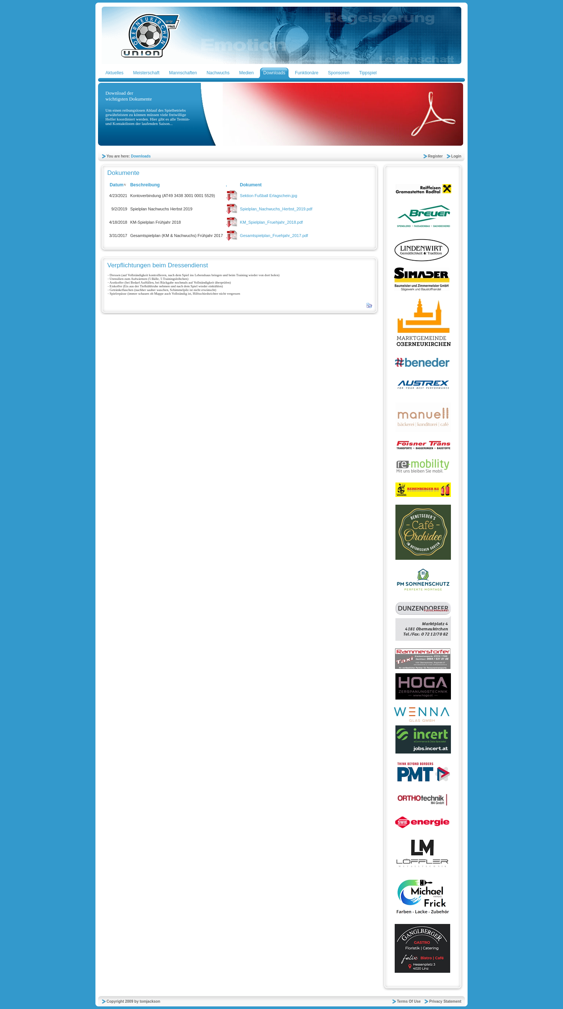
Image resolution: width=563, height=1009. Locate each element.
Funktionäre (306, 72)
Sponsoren (339, 72)
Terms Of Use (409, 1001)
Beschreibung (145, 184)
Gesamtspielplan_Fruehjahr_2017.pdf (274, 235)
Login (456, 156)
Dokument (251, 184)
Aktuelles (114, 72)
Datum (118, 184)
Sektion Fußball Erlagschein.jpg (268, 195)
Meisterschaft (146, 72)
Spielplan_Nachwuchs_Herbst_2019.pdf (276, 209)
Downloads (274, 72)
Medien (246, 72)
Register (435, 156)
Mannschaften (183, 72)
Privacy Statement (445, 1001)
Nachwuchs (217, 72)
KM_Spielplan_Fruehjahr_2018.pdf (271, 222)
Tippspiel (368, 72)
